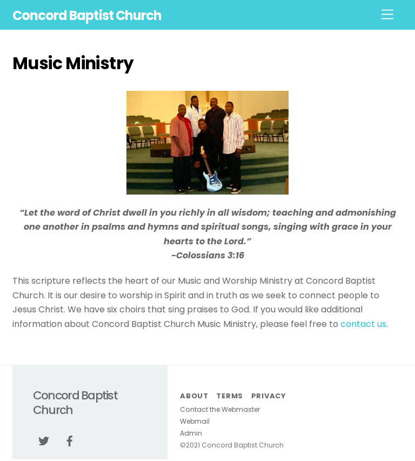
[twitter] (44, 440)
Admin (191, 433)
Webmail (195, 421)
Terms (229, 396)
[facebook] (70, 440)
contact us (363, 324)
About (194, 396)
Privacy (268, 396)
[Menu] (387, 14)
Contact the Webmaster (220, 409)
